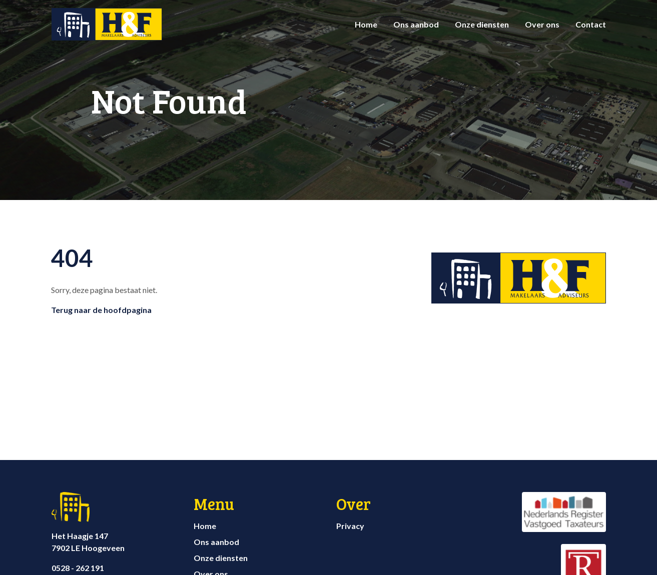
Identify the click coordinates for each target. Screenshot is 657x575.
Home (366, 24)
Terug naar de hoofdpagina (101, 309)
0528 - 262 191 (78, 567)
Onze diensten (482, 24)
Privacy (350, 525)
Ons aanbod (416, 24)
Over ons (542, 24)
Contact (590, 24)
